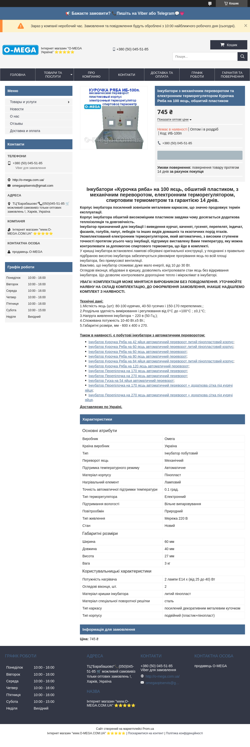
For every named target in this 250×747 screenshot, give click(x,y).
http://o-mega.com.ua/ (28, 180)
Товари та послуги (53, 74)
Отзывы (16, 124)
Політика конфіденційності (184, 733)
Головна (17, 75)
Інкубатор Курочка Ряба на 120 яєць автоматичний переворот (138, 366)
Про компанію (91, 74)
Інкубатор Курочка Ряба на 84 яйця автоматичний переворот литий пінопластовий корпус (161, 361)
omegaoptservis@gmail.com (32, 185)
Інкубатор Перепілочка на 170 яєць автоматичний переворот (137, 371)
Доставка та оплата (162, 74)
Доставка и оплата (25, 131)
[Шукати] (243, 56)
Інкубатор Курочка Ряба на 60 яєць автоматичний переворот (137, 352)
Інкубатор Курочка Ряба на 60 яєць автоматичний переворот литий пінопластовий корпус (160, 347)
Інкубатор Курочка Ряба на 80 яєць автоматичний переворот (137, 356)
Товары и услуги (23, 102)
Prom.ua (148, 729)
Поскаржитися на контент (145, 733)
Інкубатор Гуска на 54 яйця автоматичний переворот (131, 381)
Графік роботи (197, 74)
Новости (16, 109)
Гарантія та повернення (232, 74)
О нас (14, 116)
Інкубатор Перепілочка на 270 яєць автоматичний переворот (137, 376)
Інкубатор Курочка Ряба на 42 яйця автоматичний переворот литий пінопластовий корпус (161, 342)
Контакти (126, 75)
